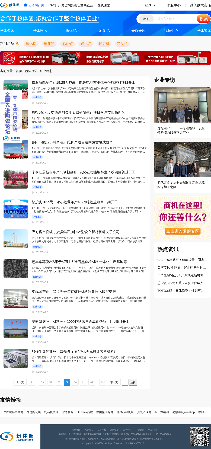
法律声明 (127, 430)
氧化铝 (31, 43)
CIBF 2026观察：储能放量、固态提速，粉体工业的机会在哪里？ (182, 259)
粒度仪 (122, 43)
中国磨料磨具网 (13, 412)
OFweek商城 (85, 412)
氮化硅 (67, 43)
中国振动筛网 (104, 412)
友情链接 (114, 430)
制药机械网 (51, 412)
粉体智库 (204, 31)
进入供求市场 (200, 5)
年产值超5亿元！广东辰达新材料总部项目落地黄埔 (182, 275)
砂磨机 (104, 43)
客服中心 (174, 5)
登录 (148, 5)
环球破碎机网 (125, 412)
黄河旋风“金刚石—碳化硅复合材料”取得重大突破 (182, 267)
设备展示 (105, 31)
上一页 (20, 382)
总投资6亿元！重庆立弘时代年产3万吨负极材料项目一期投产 (182, 283)
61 (83, 382)
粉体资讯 (7, 31)
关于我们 (89, 430)
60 (75, 382)
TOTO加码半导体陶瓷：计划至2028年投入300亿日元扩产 (182, 290)
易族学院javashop (183, 412)
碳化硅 (86, 43)
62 (91, 382)
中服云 (202, 412)
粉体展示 (73, 31)
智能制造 (67, 412)
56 (42, 382)
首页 (19, 71)
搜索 (204, 18)
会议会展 (138, 31)
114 (103, 382)
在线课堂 (103, 5)
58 (58, 382)
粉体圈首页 (34, 5)
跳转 (132, 382)
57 (50, 382)
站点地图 (76, 430)
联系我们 (152, 430)
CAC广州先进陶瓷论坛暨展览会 (70, 5)
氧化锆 (49, 43)
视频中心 (171, 31)
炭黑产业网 (144, 412)
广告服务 (140, 430)
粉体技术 (40, 31)
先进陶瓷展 (34, 412)
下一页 (114, 382)
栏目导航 (101, 430)
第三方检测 (162, 412)
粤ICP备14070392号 (135, 443)
